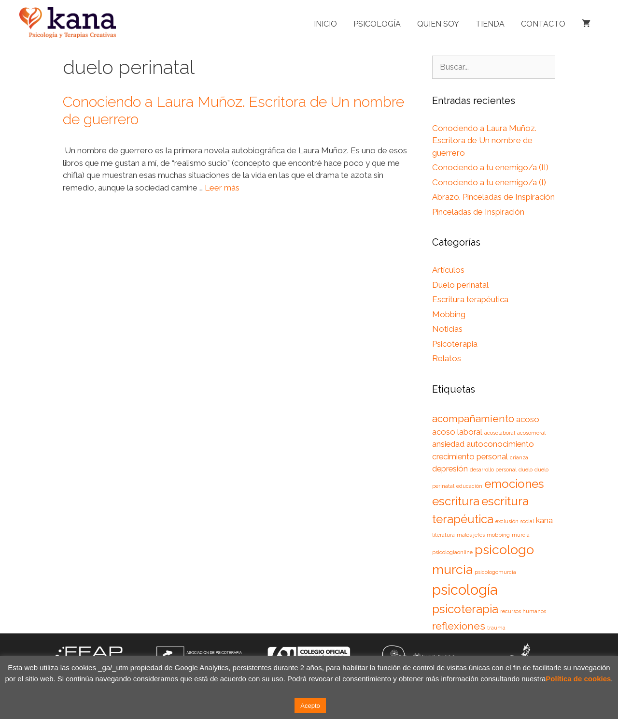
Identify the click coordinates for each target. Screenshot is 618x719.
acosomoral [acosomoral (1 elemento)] (531, 433)
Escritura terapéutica (470, 299)
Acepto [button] (310, 705)
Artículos (448, 270)
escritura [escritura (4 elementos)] (455, 501)
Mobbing (448, 314)
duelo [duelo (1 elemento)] (526, 469)
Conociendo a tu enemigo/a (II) (490, 167)
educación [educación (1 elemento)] (469, 486)
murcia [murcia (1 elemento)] (521, 535)
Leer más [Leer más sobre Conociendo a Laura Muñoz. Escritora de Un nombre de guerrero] (222, 187)
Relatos (446, 358)
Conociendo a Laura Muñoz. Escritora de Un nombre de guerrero (484, 140)
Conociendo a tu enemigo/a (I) (489, 182)
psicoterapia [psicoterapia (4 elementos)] (465, 609)
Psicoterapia (455, 344)
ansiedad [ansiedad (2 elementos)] (448, 444)
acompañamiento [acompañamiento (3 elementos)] (473, 418)
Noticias (447, 329)
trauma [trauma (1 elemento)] (496, 628)
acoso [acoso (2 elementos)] (527, 419)
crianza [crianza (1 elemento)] (519, 457)
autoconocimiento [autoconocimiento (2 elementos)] (500, 444)
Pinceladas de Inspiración (478, 212)
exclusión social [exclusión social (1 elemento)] (514, 521)
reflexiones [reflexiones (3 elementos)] (458, 626)
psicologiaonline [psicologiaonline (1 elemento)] (452, 552)
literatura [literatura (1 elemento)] (443, 535)
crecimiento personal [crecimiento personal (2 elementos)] (470, 456)
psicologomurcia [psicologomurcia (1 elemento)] (495, 572)
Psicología (377, 24)
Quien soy (438, 24)
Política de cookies (578, 679)
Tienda (490, 24)
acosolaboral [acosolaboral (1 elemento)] (499, 433)
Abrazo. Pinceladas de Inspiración (493, 197)
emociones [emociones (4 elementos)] (514, 484)
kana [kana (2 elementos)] (544, 520)
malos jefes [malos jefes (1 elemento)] (471, 535)
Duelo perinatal (460, 285)
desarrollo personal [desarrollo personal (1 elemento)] (493, 469)
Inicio (325, 24)
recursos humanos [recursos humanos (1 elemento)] (523, 611)
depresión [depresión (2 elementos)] (450, 468)
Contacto (543, 24)
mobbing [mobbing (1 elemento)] (498, 535)
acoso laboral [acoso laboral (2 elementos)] (457, 432)
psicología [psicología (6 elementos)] (464, 589)
